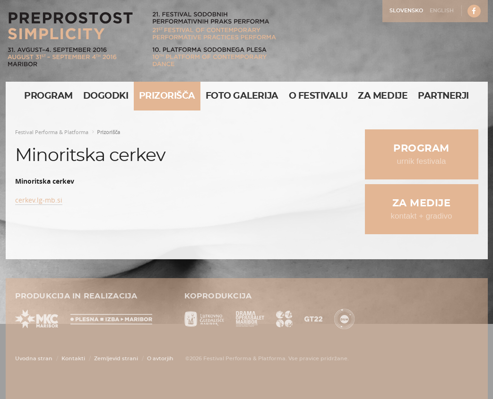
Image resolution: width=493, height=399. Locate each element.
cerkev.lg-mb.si (38, 199)
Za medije (382, 96)
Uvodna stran (33, 358)
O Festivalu (318, 96)
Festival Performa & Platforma (51, 132)
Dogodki (106, 96)
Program (48, 96)
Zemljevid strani (116, 358)
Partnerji (443, 96)
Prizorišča (167, 96)
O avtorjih (160, 358)
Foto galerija (242, 96)
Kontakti (73, 358)
